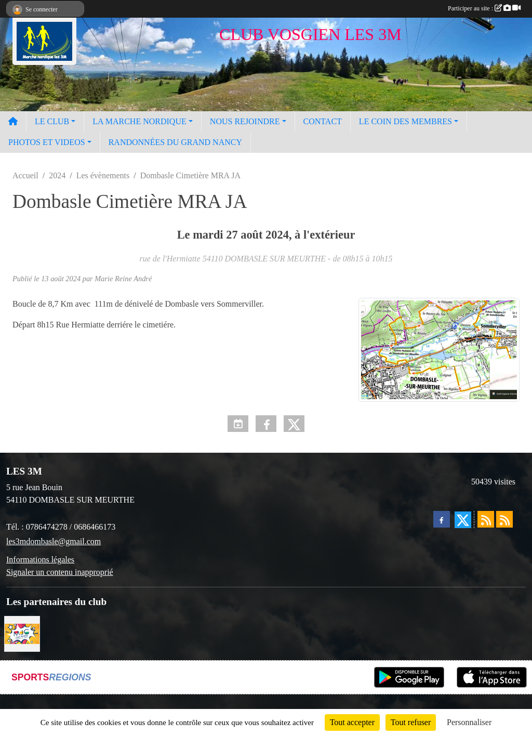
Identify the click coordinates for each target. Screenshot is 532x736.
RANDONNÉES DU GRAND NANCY (175, 142)
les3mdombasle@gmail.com (53, 541)
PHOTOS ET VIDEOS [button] (46, 142)
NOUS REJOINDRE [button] (245, 121)
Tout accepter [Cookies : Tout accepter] (352, 722)
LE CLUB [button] (52, 121)
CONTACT (322, 121)
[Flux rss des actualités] (485, 519)
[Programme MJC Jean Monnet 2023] (22, 632)
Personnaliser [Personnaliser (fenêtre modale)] (469, 722)
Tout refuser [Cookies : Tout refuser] (411, 722)
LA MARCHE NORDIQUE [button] (139, 121)
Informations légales (40, 559)
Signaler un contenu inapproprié (59, 572)
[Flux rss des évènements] (504, 519)
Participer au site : (484, 8)
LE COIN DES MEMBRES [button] (405, 121)
